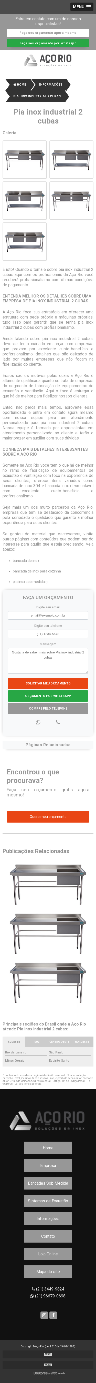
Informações (48, 1218)
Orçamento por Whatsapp (48, 696)
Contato (48, 1236)
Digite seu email (48, 607)
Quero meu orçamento (48, 817)
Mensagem (48, 644)
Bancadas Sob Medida (48, 1183)
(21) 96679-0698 (48, 1296)
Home (48, 1147)
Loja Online (48, 1254)
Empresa (48, 1165)
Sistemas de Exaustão (48, 1200)
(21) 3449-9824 (48, 1289)
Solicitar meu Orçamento (48, 683)
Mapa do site (48, 1271)
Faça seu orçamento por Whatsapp (48, 43)
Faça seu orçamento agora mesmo (47, 33)
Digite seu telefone (48, 626)
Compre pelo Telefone (48, 708)
